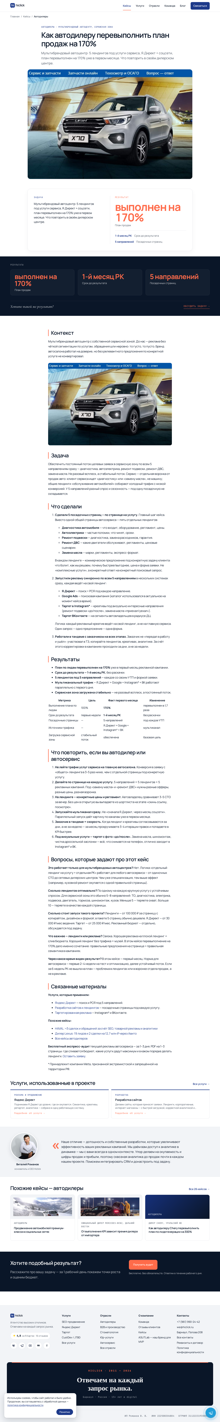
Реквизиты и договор (190, 1343)
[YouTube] (30, 1345)
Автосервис (107, 1343)
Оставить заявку (74, 1056)
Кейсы (127, 6)
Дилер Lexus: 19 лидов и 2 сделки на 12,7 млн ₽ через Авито (96, 1033)
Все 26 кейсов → (199, 1189)
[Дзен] (46, 1345)
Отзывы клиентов (149, 1327)
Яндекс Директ (65, 1003)
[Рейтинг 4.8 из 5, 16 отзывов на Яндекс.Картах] (30, 1335)
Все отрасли (108, 1348)
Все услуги (68, 1343)
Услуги (140, 6)
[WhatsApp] (38, 1345)
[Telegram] (22, 1345)
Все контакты (185, 1337)
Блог (183, 6)
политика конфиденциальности (25, 1405)
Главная (15, 16)
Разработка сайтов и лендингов (77, 1008)
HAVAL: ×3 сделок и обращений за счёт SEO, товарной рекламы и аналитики (106, 1028)
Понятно (64, 1412)
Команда (169, 6)
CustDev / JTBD (71, 1337)
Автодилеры (108, 1322)
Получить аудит (143, 1264)
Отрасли (154, 6)
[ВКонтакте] (13, 1345)
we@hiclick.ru (185, 1327)
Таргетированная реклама (73, 1013)
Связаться (200, 6)
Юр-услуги (107, 1337)
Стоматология (109, 1332)
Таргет (66, 1332)
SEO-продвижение (73, 1322)
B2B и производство (112, 1327)
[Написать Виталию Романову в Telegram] (211, 1413)
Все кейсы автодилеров (71, 1038)
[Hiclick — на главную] (17, 6)
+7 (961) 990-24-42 (188, 1322)
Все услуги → (201, 1084)
